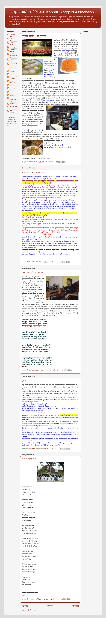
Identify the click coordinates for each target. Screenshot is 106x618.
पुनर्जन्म (24, 381)
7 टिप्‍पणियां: (56, 370)
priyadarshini (13, 107)
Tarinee (12, 71)
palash (12, 103)
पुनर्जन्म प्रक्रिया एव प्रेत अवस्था (33, 172)
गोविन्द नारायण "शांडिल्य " (13, 81)
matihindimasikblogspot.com (13, 99)
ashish (12, 95)
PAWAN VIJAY (12, 60)
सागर (11, 92)
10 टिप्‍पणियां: (54, 599)
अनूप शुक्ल (12, 74)
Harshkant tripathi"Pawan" (13, 55)
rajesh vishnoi (12, 111)
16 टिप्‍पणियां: (49, 161)
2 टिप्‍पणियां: (54, 262)
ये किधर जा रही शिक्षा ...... (31, 459)
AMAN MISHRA (12, 39)
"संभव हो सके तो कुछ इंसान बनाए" (33, 272)
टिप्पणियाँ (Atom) (32, 610)
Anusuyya (13, 47)
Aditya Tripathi (12, 43)
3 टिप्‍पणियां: (54, 448)
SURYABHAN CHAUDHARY (13, 66)
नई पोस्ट (25, 606)
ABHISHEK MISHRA (13, 35)
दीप (10, 85)
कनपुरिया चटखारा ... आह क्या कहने (34, 36)
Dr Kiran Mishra (12, 50)
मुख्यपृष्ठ (49, 606)
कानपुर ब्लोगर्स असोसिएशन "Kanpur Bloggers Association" (51, 12)
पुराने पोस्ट (75, 606)
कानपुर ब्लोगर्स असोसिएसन (13, 77)
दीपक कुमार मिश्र (12, 88)
